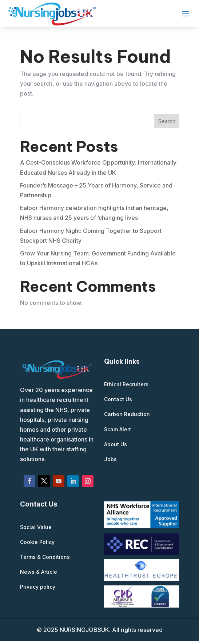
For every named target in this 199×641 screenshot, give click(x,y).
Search (166, 121)
